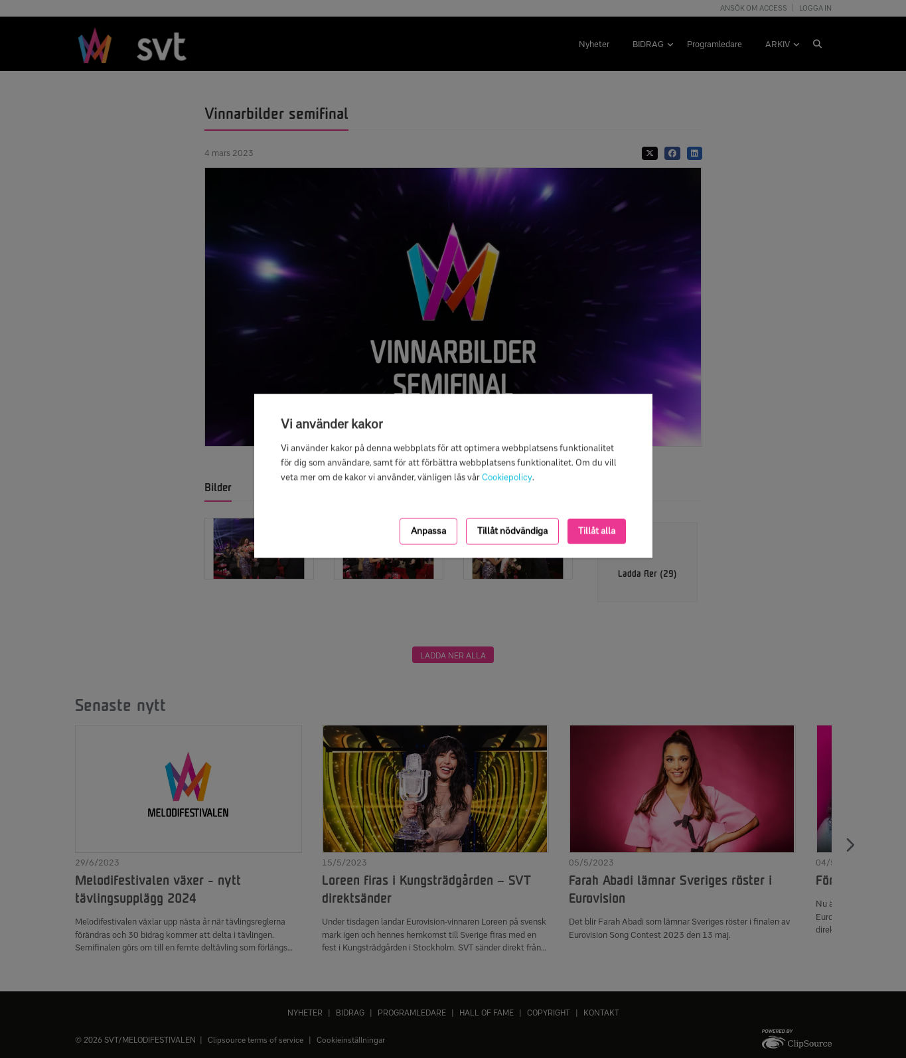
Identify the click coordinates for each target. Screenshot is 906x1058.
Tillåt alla (596, 530)
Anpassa (428, 530)
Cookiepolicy (507, 477)
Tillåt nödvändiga (512, 530)
